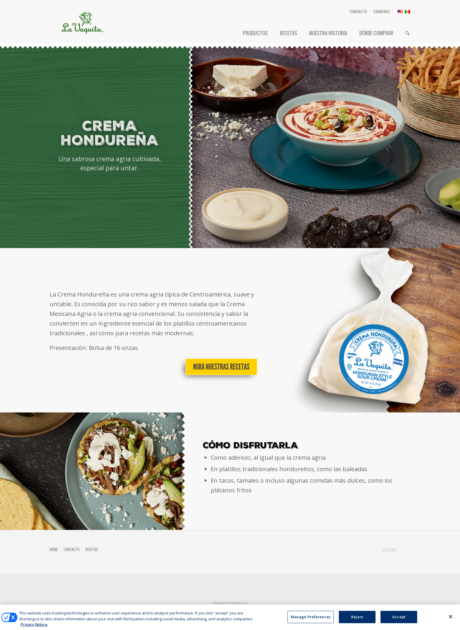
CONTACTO (358, 11)
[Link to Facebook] (397, 610)
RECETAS (91, 549)
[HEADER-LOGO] (82, 23)
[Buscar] (407, 33)
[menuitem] (358, 12)
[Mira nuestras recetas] (221, 366)
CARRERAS (381, 11)
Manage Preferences (230, 603)
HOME (54, 549)
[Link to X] (406, 610)
